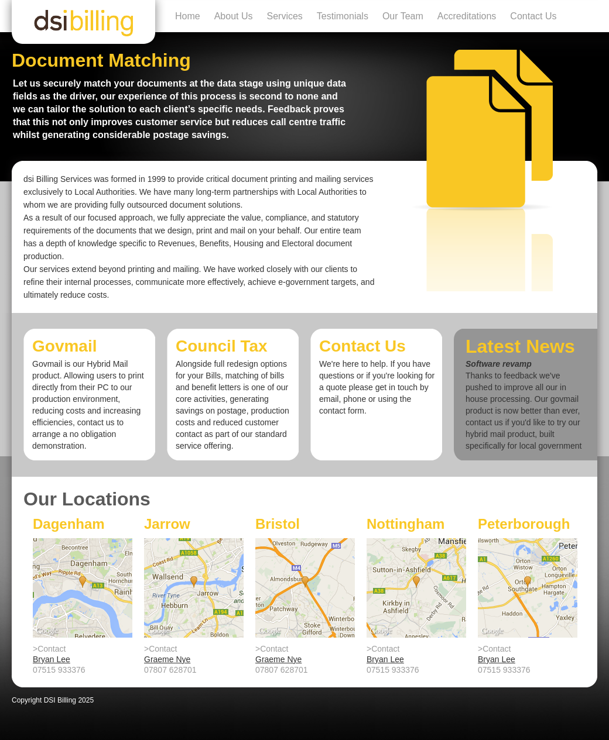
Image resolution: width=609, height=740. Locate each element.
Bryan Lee (51, 659)
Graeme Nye (167, 659)
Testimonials (342, 16)
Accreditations (467, 16)
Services (285, 16)
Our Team (402, 16)
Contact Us (533, 16)
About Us (233, 16)
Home (187, 16)
